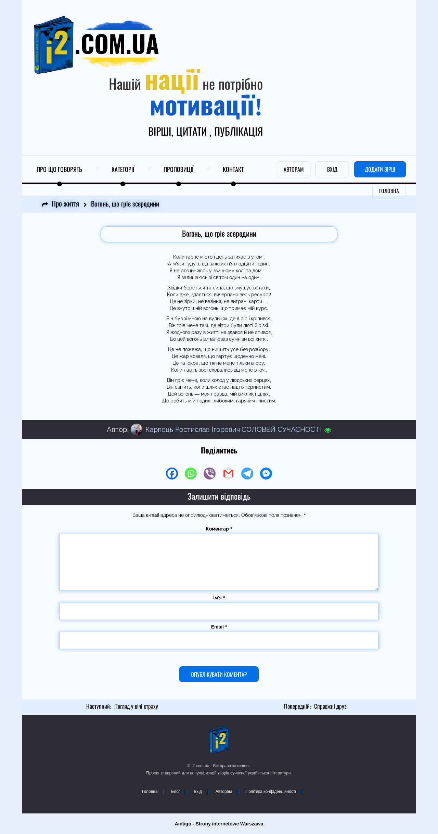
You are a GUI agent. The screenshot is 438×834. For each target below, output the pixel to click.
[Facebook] (172, 474)
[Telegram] (247, 474)
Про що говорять (59, 169)
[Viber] (210, 474)
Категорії (123, 169)
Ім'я (219, 597)
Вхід (198, 791)
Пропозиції (178, 169)
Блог (175, 791)
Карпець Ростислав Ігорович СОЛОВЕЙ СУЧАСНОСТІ (233, 429)
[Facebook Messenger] (266, 474)
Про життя (65, 204)
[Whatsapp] (191, 474)
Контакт (233, 169)
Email (219, 627)
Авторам (224, 791)
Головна (150, 791)
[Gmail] (228, 474)
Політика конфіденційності (271, 791)
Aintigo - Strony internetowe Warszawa (219, 823)
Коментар (219, 529)
